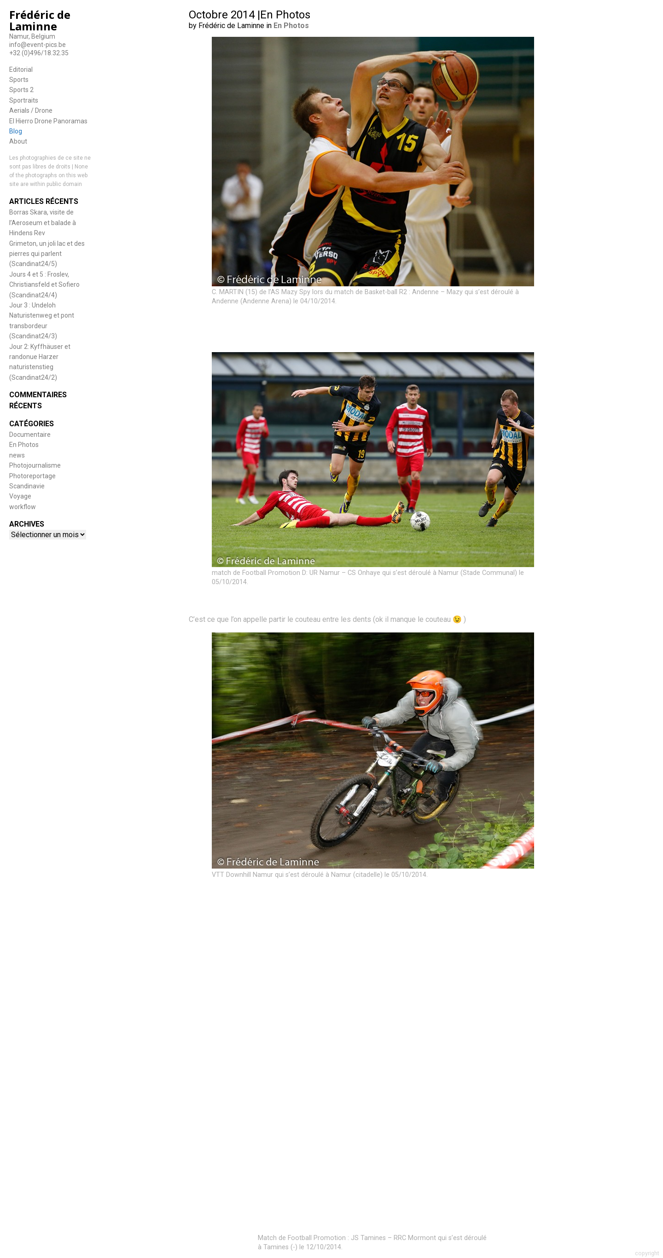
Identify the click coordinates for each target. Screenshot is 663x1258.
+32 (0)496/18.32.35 (39, 53)
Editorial (21, 69)
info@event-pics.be (37, 44)
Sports (19, 79)
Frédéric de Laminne (39, 20)
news (17, 455)
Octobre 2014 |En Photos (249, 14)
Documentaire (30, 434)
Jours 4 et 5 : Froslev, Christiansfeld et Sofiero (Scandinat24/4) (44, 285)
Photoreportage (32, 476)
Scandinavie (27, 486)
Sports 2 (21, 89)
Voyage (20, 496)
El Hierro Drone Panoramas (48, 121)
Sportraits (23, 100)
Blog (15, 131)
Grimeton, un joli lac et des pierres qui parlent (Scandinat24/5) (47, 254)
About (18, 141)
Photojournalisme (35, 465)
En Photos (24, 444)
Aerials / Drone (30, 110)
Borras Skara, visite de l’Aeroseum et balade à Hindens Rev (42, 223)
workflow (22, 506)
